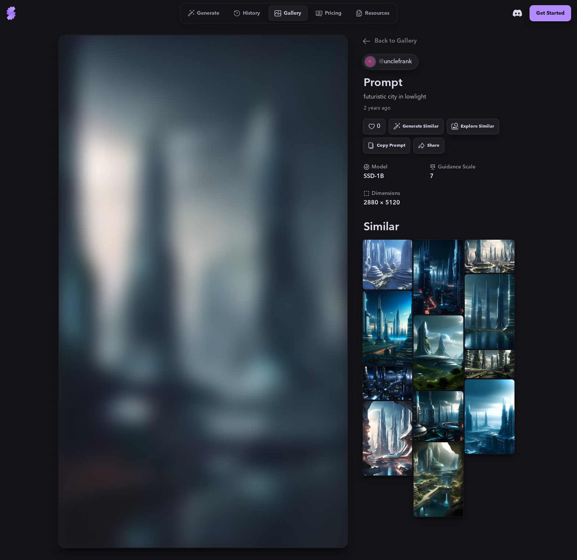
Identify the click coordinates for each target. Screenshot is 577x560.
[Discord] (517, 13)
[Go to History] (247, 13)
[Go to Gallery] (288, 13)
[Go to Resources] (373, 13)
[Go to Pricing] (329, 13)
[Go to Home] (11, 13)
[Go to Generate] (204, 13)
